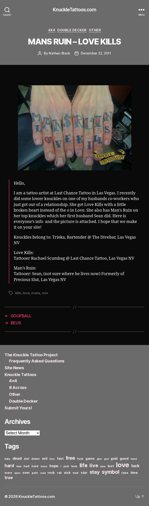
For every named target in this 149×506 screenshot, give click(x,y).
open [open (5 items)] (17, 473)
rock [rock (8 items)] (51, 472)
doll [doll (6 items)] (26, 458)
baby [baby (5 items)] (7, 458)
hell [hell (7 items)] (26, 466)
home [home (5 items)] (44, 466)
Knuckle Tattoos (20, 374)
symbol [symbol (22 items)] (110, 472)
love (26, 293)
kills (18, 293)
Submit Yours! (18, 408)
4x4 (51, 30)
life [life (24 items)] (84, 465)
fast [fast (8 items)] (60, 458)
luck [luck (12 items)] (135, 465)
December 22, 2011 (96, 53)
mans (35, 293)
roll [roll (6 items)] (59, 472)
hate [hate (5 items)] (19, 466)
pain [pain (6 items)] (35, 472)
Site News (14, 367)
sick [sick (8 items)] (67, 472)
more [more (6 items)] (8, 472)
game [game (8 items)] (90, 458)
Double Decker (72, 30)
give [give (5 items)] (99, 458)
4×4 (13, 380)
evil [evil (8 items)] (44, 458)
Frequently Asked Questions (36, 361)
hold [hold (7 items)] (35, 466)
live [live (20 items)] (94, 465)
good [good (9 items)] (124, 458)
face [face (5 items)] (52, 458)
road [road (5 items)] (43, 473)
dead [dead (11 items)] (17, 458)
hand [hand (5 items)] (134, 458)
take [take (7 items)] (125, 472)
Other (95, 30)
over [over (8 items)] (25, 472)
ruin (45, 293)
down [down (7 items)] (35, 458)
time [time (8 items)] (134, 472)
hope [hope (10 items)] (53, 466)
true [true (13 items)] (9, 477)
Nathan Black (59, 53)
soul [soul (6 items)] (75, 472)
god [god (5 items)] (106, 458)
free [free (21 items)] (70, 458)
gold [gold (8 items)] (114, 458)
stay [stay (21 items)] (95, 472)
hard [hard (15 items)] (9, 465)
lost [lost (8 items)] (111, 466)
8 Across (18, 387)
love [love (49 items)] (122, 465)
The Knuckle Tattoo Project (31, 354)
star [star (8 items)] (84, 472)
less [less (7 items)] (74, 466)
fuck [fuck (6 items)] (80, 458)
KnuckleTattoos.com (74, 9)
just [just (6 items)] (66, 466)
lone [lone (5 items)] (102, 466)
